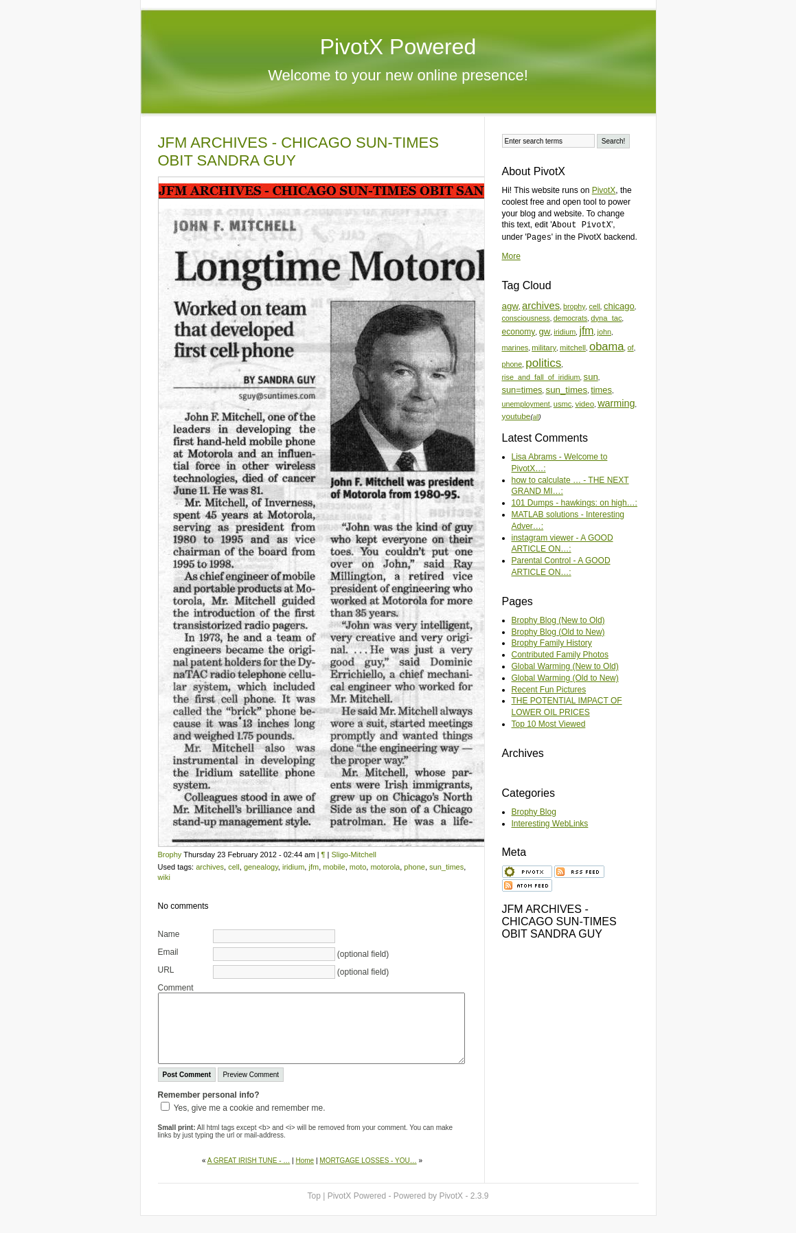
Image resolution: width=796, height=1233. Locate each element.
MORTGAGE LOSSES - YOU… (367, 1160)
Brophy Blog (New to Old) (558, 620)
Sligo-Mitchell (353, 854)
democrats (571, 318)
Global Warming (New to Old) (565, 666)
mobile (334, 867)
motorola (385, 867)
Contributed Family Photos (560, 654)
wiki (164, 877)
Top (314, 1196)
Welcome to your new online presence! (398, 75)
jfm (313, 867)
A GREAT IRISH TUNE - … (249, 1160)
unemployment (526, 404)
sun (591, 377)
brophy (574, 306)
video (584, 403)
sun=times (522, 390)
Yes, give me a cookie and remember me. (250, 1108)
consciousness (526, 318)
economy (519, 332)
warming (616, 403)
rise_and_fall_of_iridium (541, 377)
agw (510, 306)
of (631, 347)
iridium (293, 867)
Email (168, 952)
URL (166, 970)
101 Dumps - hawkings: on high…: (574, 503)
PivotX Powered (398, 46)
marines (515, 347)
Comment (176, 988)
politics (543, 363)
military (544, 347)
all (535, 417)
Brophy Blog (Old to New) (558, 632)
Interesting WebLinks (550, 823)
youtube (516, 415)
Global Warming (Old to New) (565, 678)
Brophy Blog (534, 812)
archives (210, 867)
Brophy (170, 854)
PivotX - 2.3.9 (463, 1196)
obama (606, 346)
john (604, 332)
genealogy (261, 867)
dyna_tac (606, 318)
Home (305, 1160)
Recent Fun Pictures (549, 689)
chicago (619, 306)
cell (234, 867)
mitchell (573, 347)
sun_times (446, 867)
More (511, 256)
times (601, 390)
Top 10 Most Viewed (549, 724)
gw (544, 331)
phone (414, 867)
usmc (563, 404)
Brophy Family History (552, 643)
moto (358, 867)
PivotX (604, 190)
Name (169, 934)
